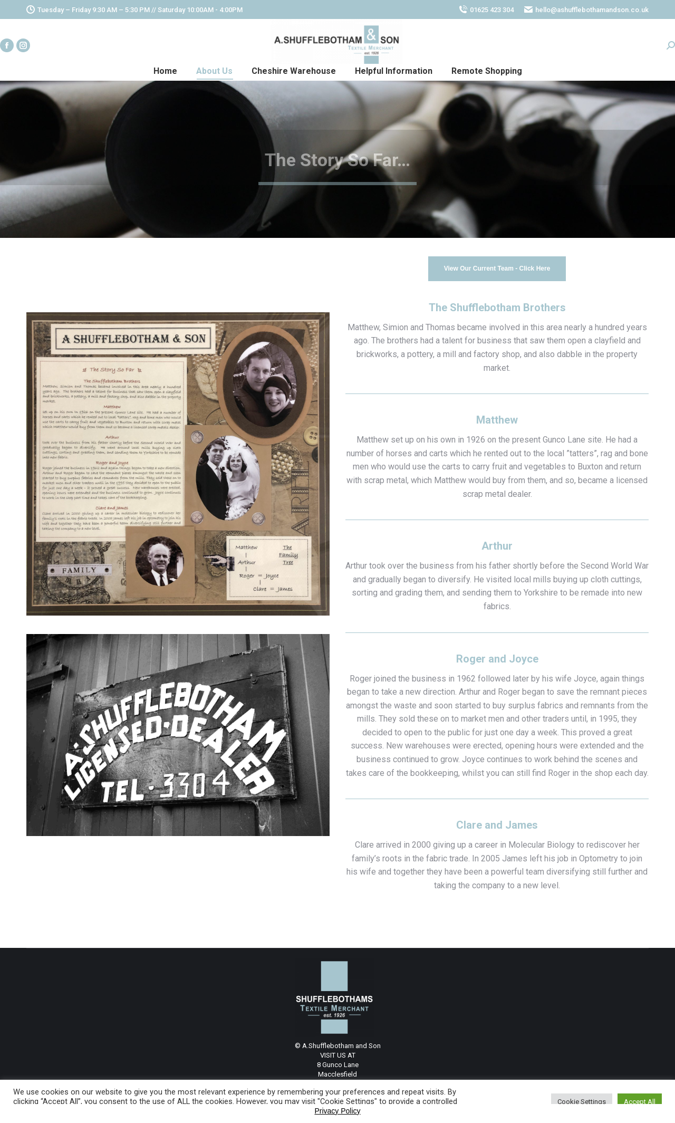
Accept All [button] (639, 1102)
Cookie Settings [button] (581, 1102)
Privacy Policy (337, 1111)
